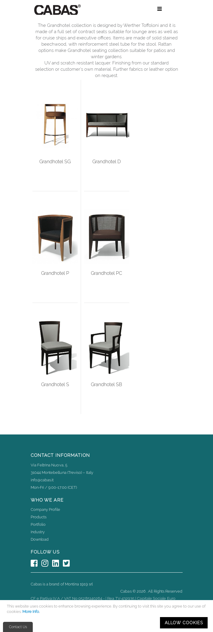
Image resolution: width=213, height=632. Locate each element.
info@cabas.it (42, 480)
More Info (30, 611)
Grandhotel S (55, 384)
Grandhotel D (106, 161)
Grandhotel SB (106, 384)
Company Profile (45, 509)
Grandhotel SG (55, 161)
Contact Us (18, 627)
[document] (107, 616)
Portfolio (38, 524)
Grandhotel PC (106, 273)
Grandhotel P (55, 273)
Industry (38, 532)
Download (40, 539)
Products (39, 517)
